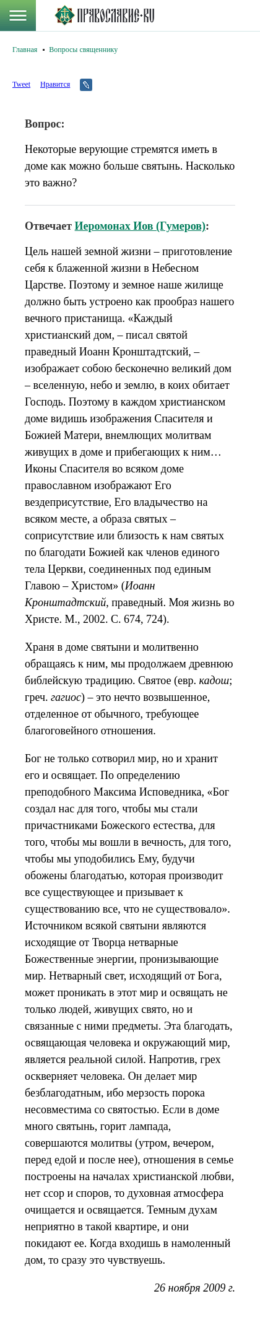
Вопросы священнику (83, 49)
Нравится (55, 84)
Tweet (21, 84)
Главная (24, 49)
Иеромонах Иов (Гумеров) (140, 226)
